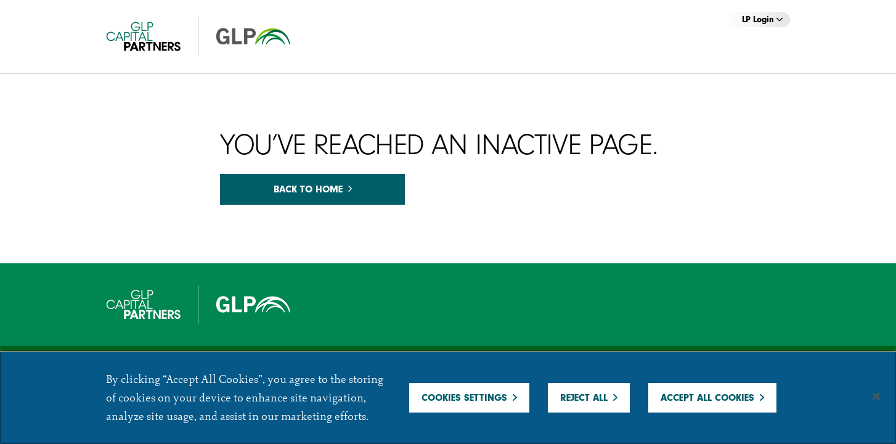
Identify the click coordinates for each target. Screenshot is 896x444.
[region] (448, 397)
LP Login (762, 19)
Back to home (313, 189)
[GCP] (211, 36)
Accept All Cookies (707, 397)
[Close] (876, 396)
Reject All (584, 397)
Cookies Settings (464, 397)
